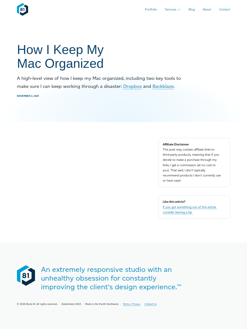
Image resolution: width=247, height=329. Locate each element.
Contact (224, 9)
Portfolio (151, 9)
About (207, 9)
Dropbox (132, 86)
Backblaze (163, 86)
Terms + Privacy (131, 304)
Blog (192, 9)
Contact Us (150, 304)
